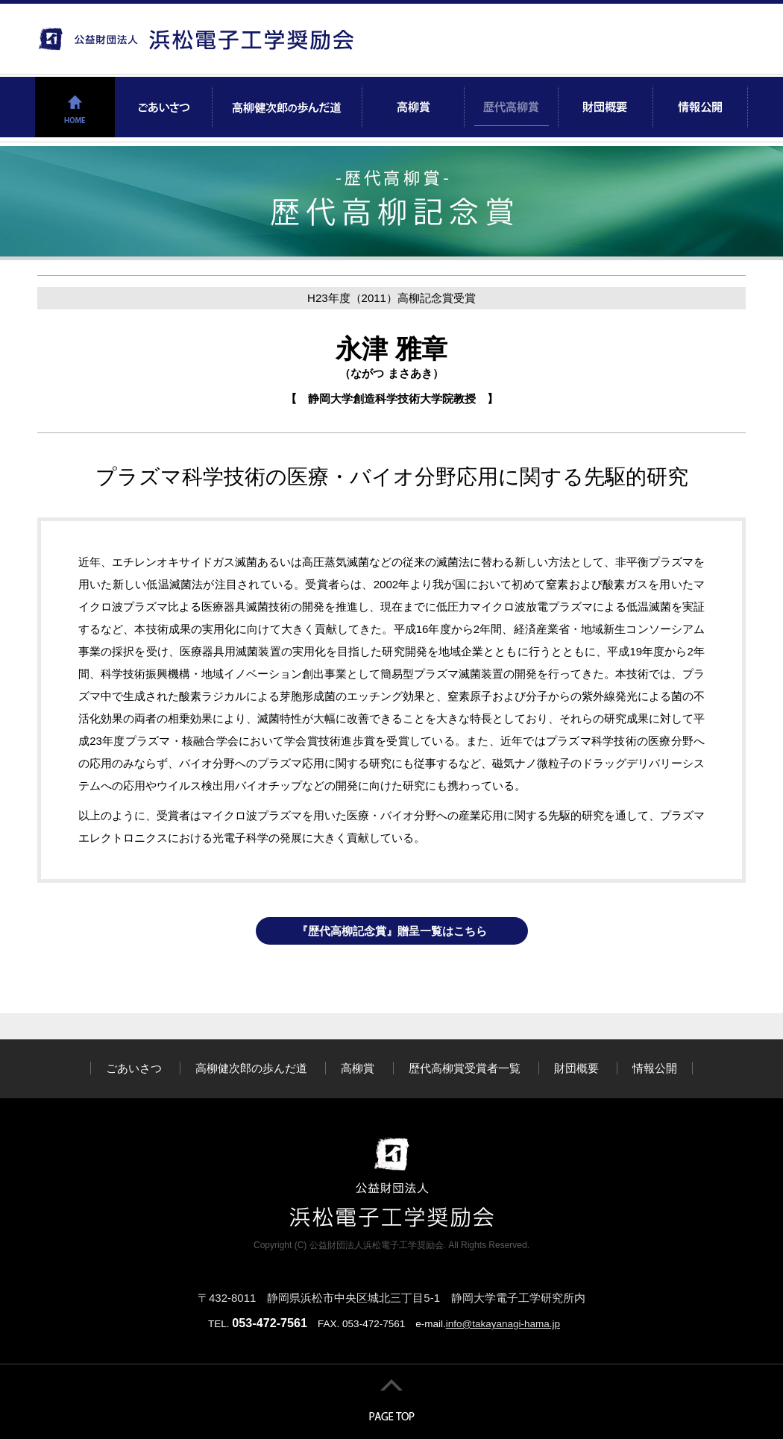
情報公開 (654, 1068)
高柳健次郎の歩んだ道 (251, 1068)
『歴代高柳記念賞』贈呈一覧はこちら (392, 931)
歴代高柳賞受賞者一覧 (465, 1068)
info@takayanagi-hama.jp (503, 1323)
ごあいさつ (134, 1068)
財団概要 (576, 1068)
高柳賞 (357, 1068)
